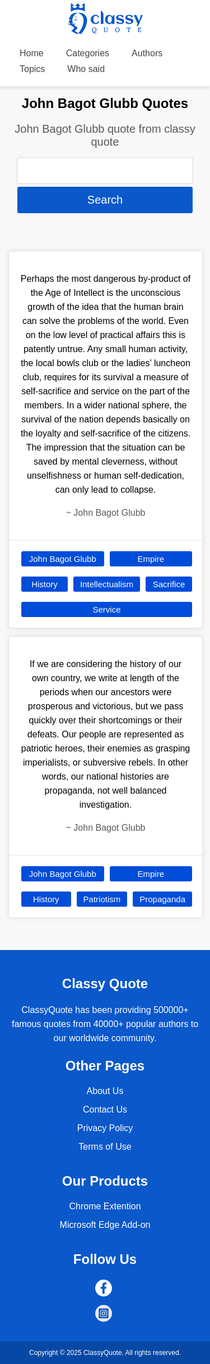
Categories (87, 53)
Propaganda (162, 899)
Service (106, 609)
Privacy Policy (105, 1128)
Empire (150, 559)
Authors (147, 53)
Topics (32, 69)
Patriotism (102, 899)
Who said (86, 69)
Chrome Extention (105, 1206)
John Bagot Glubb (62, 559)
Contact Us (105, 1109)
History (44, 584)
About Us (105, 1091)
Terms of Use (104, 1146)
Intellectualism (106, 584)
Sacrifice (169, 584)
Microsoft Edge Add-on (105, 1225)
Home (32, 53)
